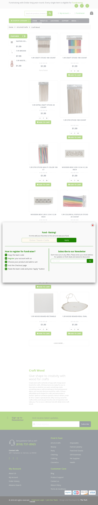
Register (11, 258)
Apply (66, 240)
